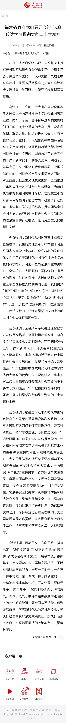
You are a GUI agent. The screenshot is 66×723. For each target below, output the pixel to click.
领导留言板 (53, 672)
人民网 (4, 15)
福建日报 (49, 45)
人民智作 (39, 693)
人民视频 (10, 693)
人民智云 (24, 693)
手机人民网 (39, 672)
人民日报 (10, 672)
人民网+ (24, 672)
